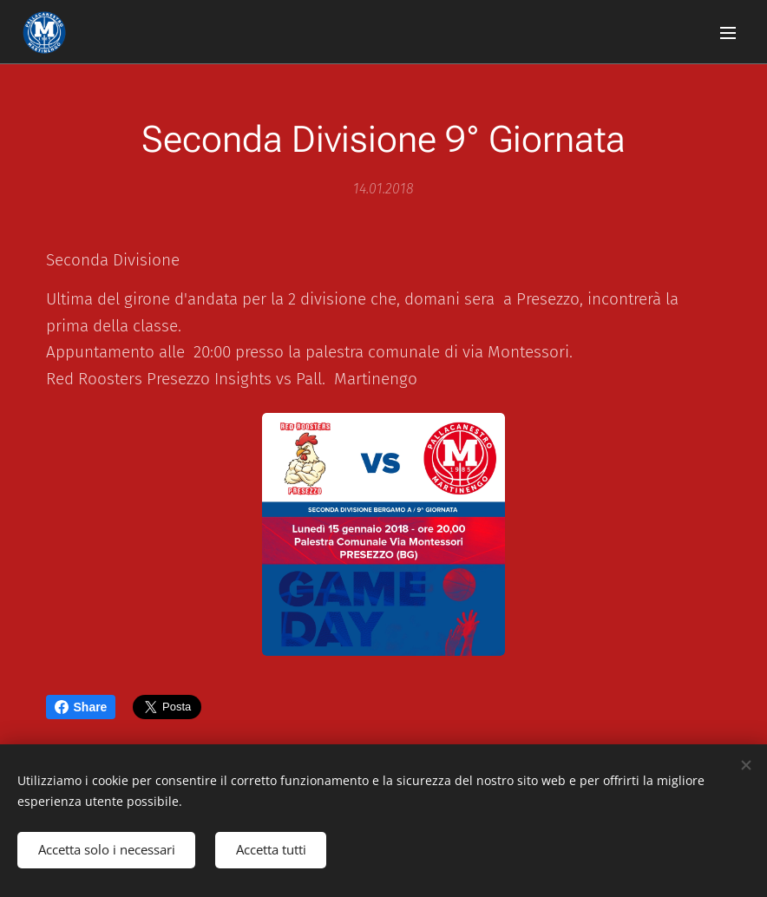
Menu (728, 33)
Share (81, 707)
